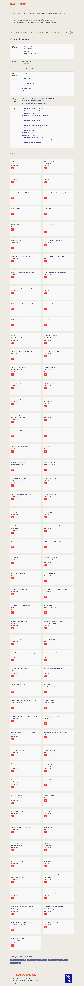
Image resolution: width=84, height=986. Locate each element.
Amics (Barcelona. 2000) (17, 224)
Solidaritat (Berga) (48, 811)
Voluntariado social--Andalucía (29, 123)
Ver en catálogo (16, 963)
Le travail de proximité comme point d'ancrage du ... (24, 653)
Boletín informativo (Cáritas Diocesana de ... (55, 256)
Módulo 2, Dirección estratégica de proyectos (23, 732)
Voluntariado (14, 859)
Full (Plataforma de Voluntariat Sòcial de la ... (55, 542)
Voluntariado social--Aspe (28, 135)
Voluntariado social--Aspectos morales (31, 142)
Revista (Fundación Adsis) (17, 811)
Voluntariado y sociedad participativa (53, 906)
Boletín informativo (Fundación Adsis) (53, 288)
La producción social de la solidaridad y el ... (22, 637)
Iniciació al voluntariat (49, 573)
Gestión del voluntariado (50, 557)
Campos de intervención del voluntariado (22, 351)
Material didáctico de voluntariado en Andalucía (23, 700)
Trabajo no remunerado (28, 81)
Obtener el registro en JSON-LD (37, 960)
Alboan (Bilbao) (48, 208)
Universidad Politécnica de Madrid (20, 981)
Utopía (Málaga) (48, 827)
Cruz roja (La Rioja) (16, 399)
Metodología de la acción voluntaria (53, 716)
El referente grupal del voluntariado (20, 462)
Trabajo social (25, 86)
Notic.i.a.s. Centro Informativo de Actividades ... (56, 732)
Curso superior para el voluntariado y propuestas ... (24, 415)
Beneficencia (25, 76)
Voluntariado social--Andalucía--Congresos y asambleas (36, 125)
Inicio (13, 13)
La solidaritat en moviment (51, 637)
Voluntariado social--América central (31, 120)
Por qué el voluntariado (17, 779)
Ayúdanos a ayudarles (50, 224)
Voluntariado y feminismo (18, 891)
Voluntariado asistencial (50, 859)
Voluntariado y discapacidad (51, 875)
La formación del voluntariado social (20, 605)
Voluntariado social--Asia (28, 132)
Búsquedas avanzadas (26, 13)
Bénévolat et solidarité (17, 335)
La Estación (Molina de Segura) (19, 589)
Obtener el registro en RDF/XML (58, 960)
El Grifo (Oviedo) (48, 446)
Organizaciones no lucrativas (29, 83)
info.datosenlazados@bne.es (24, 978)
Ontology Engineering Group (29, 980)
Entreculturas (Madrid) (50, 478)
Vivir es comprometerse (17, 843)
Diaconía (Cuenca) (48, 431)
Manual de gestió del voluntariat (19, 668)
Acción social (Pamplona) (50, 177)
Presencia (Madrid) (49, 779)
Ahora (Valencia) (15, 208)
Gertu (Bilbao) (14, 557)
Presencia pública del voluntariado (20, 795)
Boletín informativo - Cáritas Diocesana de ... (55, 304)
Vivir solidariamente (49, 843)
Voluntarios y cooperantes (18, 938)
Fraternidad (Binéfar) (16, 542)
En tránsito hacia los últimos (18, 478)
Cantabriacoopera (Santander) (52, 351)
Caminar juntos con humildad (51, 335)
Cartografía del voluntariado (18, 367)
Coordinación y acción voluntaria (52, 367)
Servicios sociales (26, 93)
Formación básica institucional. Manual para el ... (56, 526)
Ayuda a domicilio (26, 88)
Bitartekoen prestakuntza (18, 240)
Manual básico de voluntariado (52, 653)
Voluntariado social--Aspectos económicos (32, 137)
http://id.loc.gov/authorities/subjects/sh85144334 (34, 103)
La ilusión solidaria (49, 605)
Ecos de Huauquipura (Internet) (19, 446)
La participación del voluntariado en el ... (54, 621)
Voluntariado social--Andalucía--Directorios (32, 128)
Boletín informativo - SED (17, 320)
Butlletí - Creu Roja (48, 320)
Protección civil (25, 90)
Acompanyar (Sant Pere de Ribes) (20, 193)
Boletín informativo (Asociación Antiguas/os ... (23, 256)
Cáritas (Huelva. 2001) (16, 431)
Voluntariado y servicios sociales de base (22, 906)
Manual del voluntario (49, 684)
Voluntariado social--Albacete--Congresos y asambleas (35, 108)
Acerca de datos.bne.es (17, 984)
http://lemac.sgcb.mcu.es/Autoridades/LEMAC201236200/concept (38, 98)
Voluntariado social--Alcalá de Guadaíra (32, 110)
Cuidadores (24, 73)
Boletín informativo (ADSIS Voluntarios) (54, 240)
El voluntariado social (49, 462)
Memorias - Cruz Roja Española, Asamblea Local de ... (25, 716)
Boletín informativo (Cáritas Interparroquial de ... (23, 288)
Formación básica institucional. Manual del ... (22, 526)
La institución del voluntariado (19, 621)
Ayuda (66, 13)
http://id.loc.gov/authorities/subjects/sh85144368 (34, 100)
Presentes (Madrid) (49, 795)
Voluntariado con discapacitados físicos (21, 875)
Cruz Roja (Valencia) (49, 383)
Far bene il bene (15, 510)
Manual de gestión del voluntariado (53, 668)
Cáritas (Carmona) (48, 415)
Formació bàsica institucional (51, 510)
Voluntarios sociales (27, 78)
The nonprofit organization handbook (21, 827)
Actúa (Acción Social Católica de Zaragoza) (55, 193)
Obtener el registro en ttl (18, 960)
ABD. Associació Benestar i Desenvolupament (23, 177)
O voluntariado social (16, 748)
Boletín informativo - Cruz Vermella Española (23, 304)
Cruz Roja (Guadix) (16, 383)
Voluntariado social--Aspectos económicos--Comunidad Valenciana (39, 140)
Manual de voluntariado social (19, 684)
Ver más (24, 145)
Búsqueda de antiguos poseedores (48, 13)
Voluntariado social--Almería (29, 113)
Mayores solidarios (49, 700)
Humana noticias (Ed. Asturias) (19, 573)
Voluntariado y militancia (50, 891)
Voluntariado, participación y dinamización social (23, 922)
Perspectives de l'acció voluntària (52, 748)
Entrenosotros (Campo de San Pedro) (21, 494)
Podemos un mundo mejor (18, 764)
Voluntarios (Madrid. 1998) (51, 922)
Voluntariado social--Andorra (29, 130)
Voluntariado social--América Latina (30, 118)
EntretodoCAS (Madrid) (50, 494)
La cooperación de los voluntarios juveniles (55, 589)
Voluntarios (14, 161)
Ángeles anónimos (49, 161)
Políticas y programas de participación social (55, 764)
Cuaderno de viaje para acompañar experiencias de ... (58, 399)
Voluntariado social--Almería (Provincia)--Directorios (35, 115)
